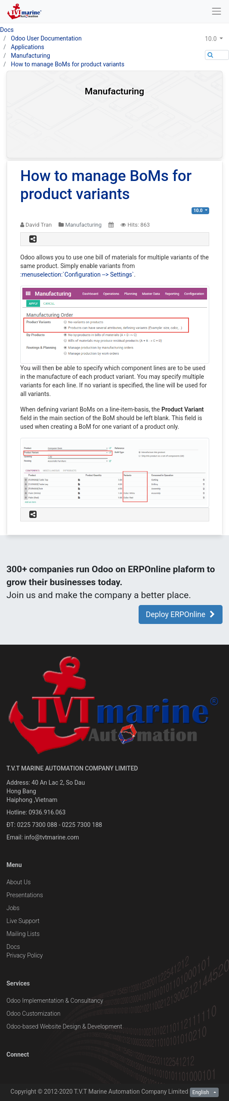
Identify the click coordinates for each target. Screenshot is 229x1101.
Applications (27, 47)
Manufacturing (30, 55)
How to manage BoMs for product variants (67, 64)
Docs (7, 29)
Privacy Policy (24, 955)
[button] (217, 39)
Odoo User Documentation (46, 38)
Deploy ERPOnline (180, 614)
